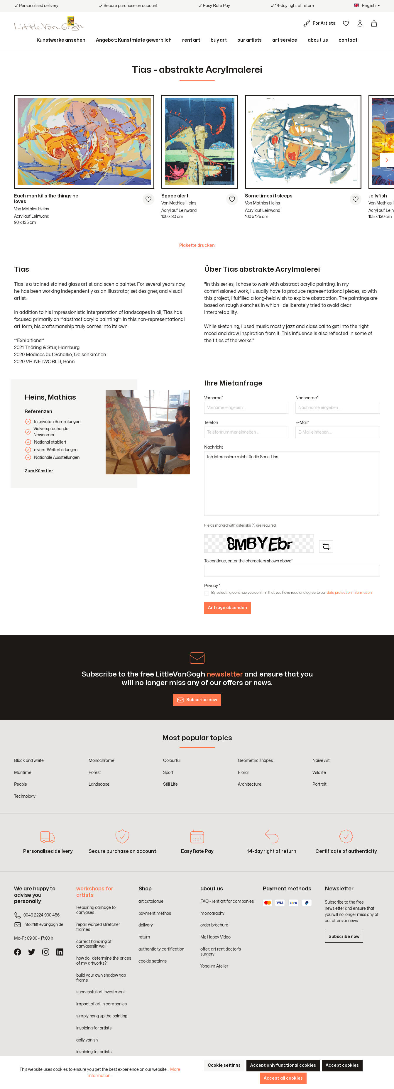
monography (212, 913)
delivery (145, 925)
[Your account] (360, 23)
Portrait (319, 784)
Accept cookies (342, 1065)
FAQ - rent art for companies (227, 901)
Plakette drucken (197, 245)
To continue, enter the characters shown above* (248, 561)
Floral (243, 773)
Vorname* (213, 398)
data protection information (349, 592)
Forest (95, 773)
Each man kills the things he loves (46, 199)
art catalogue (150, 901)
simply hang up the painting (101, 1016)
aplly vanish (87, 1040)
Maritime (22, 773)
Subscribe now (344, 936)
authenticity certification (161, 949)
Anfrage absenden (227, 608)
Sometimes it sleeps (268, 196)
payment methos (154, 913)
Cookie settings (224, 1065)
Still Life (170, 784)
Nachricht (213, 447)
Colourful (171, 760)
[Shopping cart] (374, 23)
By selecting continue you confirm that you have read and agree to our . (291, 592)
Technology (24, 796)
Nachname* (306, 398)
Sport (168, 773)
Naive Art (321, 760)
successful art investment (100, 992)
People (20, 784)
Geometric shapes (255, 760)
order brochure (214, 925)
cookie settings (152, 961)
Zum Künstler (39, 471)
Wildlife (319, 773)
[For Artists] (320, 23)
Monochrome (101, 760)
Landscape (99, 784)
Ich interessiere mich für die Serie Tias (292, 483)
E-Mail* (302, 423)
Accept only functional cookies (283, 1065)
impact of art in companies (101, 1004)
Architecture (249, 784)
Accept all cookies (283, 1078)
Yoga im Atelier (214, 966)
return (144, 937)
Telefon (211, 423)
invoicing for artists (93, 1028)
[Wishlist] (346, 23)
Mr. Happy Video (215, 937)
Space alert (174, 196)
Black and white (29, 760)
